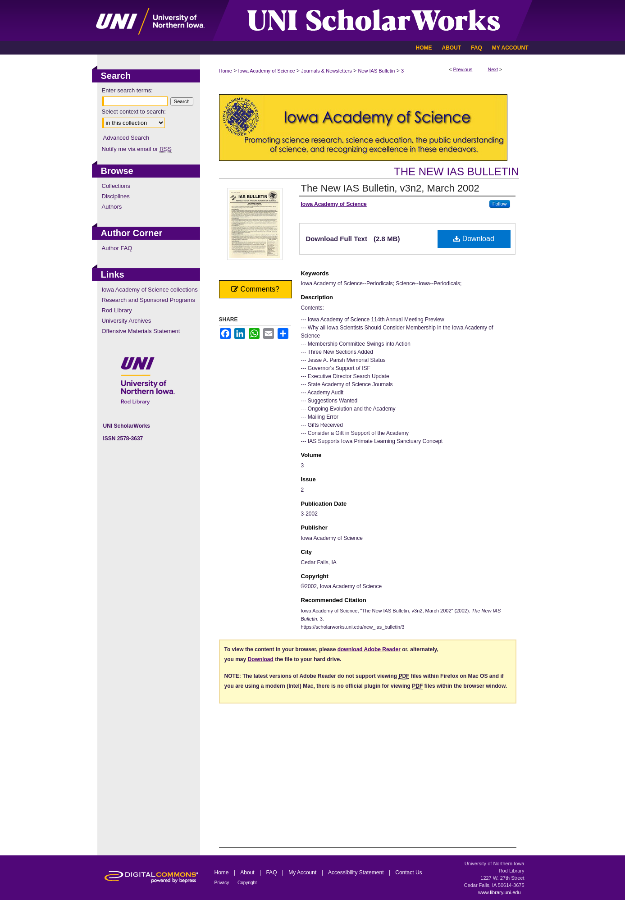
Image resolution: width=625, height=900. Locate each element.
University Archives (126, 320)
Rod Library (117, 310)
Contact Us (408, 872)
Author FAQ (117, 248)
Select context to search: (134, 111)
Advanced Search (126, 137)
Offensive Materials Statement (141, 331)
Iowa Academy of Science (266, 70)
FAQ (272, 872)
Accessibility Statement (356, 872)
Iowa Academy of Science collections (150, 289)
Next (493, 69)
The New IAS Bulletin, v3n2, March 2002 (390, 188)
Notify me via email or (137, 149)
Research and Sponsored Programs (148, 300)
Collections (116, 186)
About (248, 872)
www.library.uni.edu (499, 892)
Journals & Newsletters (326, 70)
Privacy (222, 882)
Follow (500, 203)
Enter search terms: (127, 90)
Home (225, 70)
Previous (463, 69)
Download (473, 238)
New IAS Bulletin (376, 70)
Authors (112, 206)
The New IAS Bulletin (456, 171)
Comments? (255, 289)
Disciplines (116, 196)
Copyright (247, 882)
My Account (303, 872)
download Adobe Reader (369, 649)
